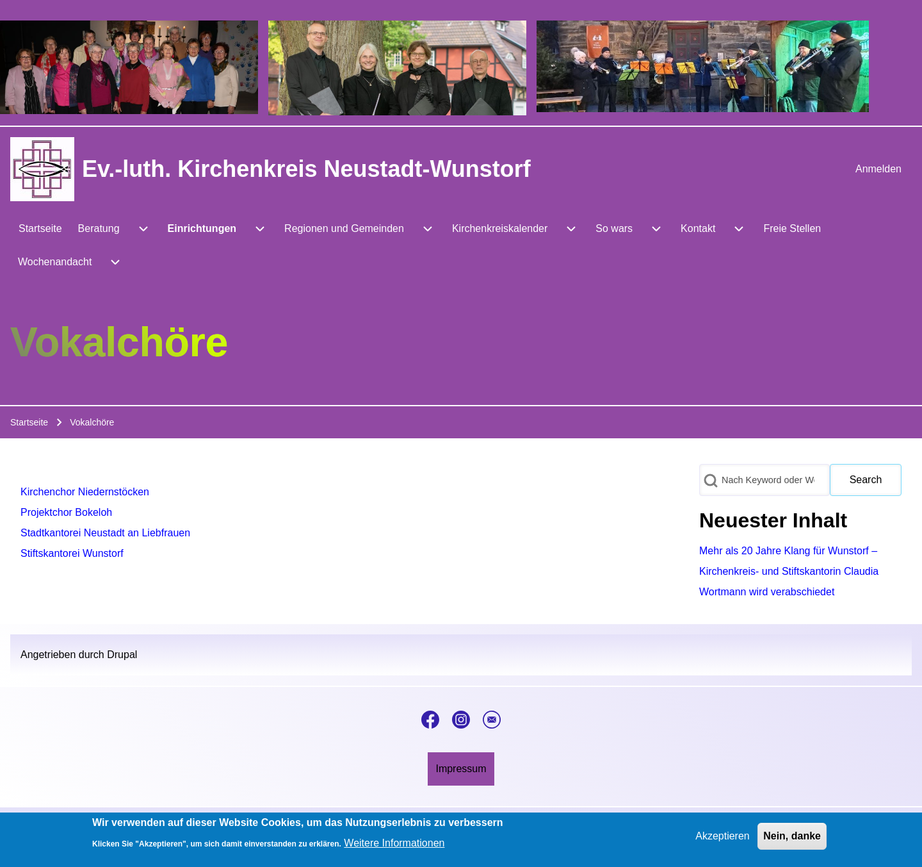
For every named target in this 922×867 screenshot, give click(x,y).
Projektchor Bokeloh (66, 512)
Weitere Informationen (394, 845)
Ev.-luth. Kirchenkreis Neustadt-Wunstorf (306, 169)
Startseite (29, 422)
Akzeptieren (722, 838)
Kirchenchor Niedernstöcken (84, 491)
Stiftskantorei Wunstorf (72, 553)
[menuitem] (878, 169)
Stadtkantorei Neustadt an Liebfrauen (105, 532)
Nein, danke (792, 838)
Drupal (122, 654)
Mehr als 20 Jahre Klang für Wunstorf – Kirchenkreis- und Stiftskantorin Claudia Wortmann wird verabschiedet (788, 571)
